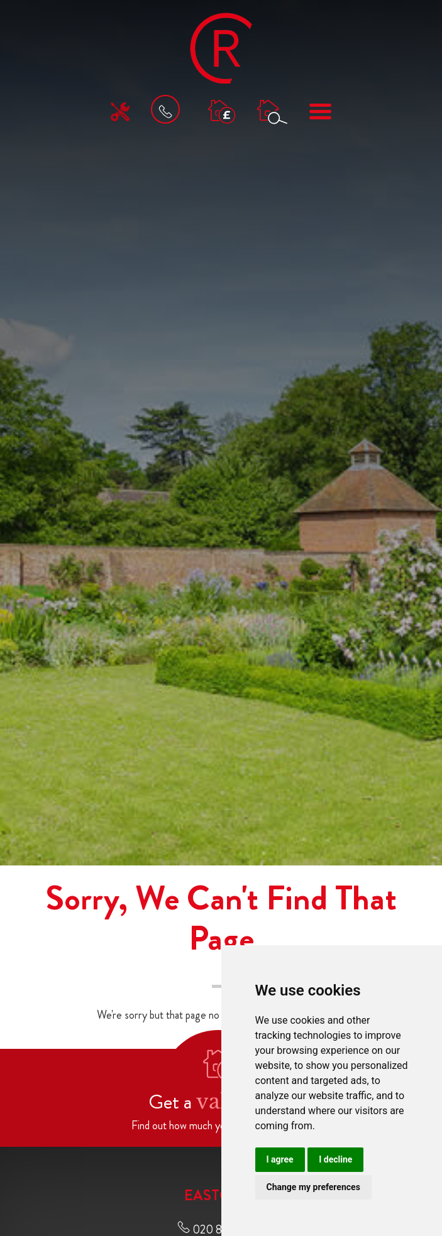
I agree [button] (280, 1159)
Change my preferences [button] (313, 1187)
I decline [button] (335, 1159)
